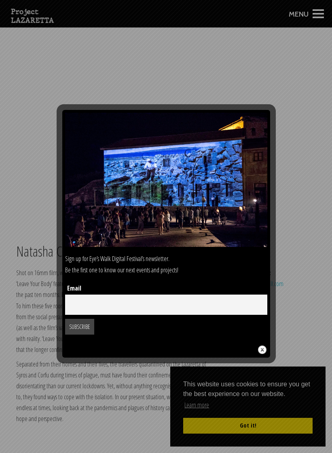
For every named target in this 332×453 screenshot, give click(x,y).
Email (74, 288)
